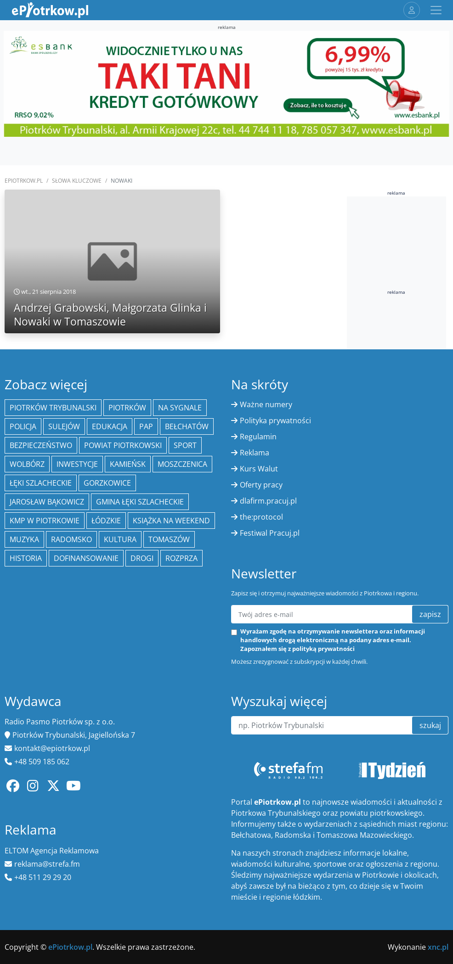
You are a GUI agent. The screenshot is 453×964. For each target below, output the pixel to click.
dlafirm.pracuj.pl (268, 501)
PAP (146, 426)
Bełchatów (187, 426)
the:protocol (261, 517)
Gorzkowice (107, 483)
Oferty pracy (261, 485)
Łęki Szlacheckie (41, 483)
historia (26, 558)
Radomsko (71, 539)
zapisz (430, 614)
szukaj (430, 725)
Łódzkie (106, 521)
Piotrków (127, 408)
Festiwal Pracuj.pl (270, 533)
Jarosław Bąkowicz (47, 502)
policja (23, 426)
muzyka (24, 539)
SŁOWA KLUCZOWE (77, 181)
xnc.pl (438, 947)
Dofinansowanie (86, 558)
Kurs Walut (259, 469)
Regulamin (258, 437)
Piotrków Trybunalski (53, 408)
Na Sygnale (180, 408)
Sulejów (64, 426)
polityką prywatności (323, 649)
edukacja (109, 426)
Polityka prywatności (275, 420)
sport (185, 445)
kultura (120, 539)
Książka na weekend (171, 521)
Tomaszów (169, 539)
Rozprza (181, 558)
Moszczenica (182, 464)
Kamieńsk (128, 464)
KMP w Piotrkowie (44, 521)
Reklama (254, 453)
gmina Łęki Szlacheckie (140, 502)
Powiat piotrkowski (123, 445)
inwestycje (77, 464)
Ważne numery (266, 404)
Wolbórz (27, 464)
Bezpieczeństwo (41, 445)
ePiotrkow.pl (24, 181)
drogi (141, 558)
